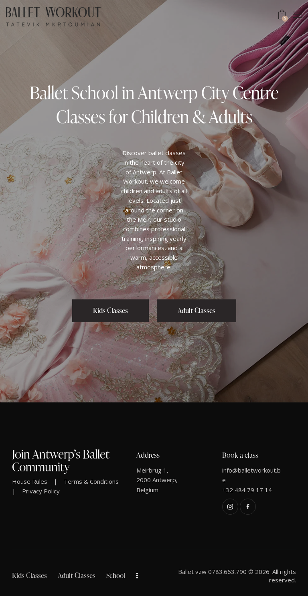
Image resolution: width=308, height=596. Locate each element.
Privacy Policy (41, 491)
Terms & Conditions (91, 481)
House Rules (29, 481)
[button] (297, 15)
